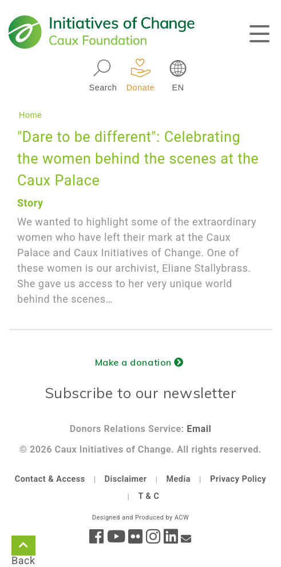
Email (199, 428)
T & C (148, 496)
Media (178, 479)
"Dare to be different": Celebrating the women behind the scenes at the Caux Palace (138, 159)
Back (23, 548)
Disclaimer (126, 479)
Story (30, 203)
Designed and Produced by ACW (140, 517)
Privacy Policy (238, 479)
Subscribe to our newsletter (141, 393)
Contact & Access (50, 479)
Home (30, 115)
